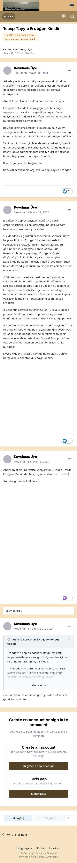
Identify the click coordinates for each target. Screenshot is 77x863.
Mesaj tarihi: (31, 212)
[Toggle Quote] (9, 639)
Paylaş (18, 818)
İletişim (40, 848)
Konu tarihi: (31, 72)
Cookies (55, 848)
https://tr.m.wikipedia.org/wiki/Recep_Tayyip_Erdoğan (37, 170)
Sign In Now (38, 793)
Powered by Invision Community (38, 856)
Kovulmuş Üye (22, 49)
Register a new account (38, 766)
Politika (29, 53)
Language (24, 848)
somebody (52, 639)
